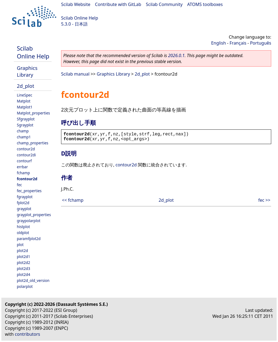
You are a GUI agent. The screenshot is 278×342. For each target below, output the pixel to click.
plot (20, 244)
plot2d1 (23, 256)
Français (238, 43)
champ (23, 130)
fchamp (23, 172)
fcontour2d (27, 178)
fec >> (264, 200)
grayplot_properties (34, 214)
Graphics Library (27, 71)
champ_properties (32, 142)
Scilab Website (75, 4)
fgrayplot (25, 196)
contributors (27, 334)
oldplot (23, 232)
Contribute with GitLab (118, 4)
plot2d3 (23, 268)
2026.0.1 (176, 55)
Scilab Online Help (79, 18)
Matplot (23, 101)
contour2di (26, 154)
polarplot (25, 286)
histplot (23, 226)
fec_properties (29, 190)
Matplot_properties (33, 113)
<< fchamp (72, 200)
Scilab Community (164, 4)
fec (19, 184)
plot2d (22, 250)
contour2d (26, 148)
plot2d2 (23, 262)
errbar (22, 166)
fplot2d (23, 202)
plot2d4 (23, 274)
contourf (24, 160)
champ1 (24, 136)
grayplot (24, 208)
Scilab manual (75, 74)
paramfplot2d (28, 238)
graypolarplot (28, 220)
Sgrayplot (25, 125)
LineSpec (24, 95)
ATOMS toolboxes (205, 4)
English (218, 43)
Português (260, 43)
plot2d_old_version (33, 280)
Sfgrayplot (25, 119)
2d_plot (25, 85)
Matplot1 (25, 107)
